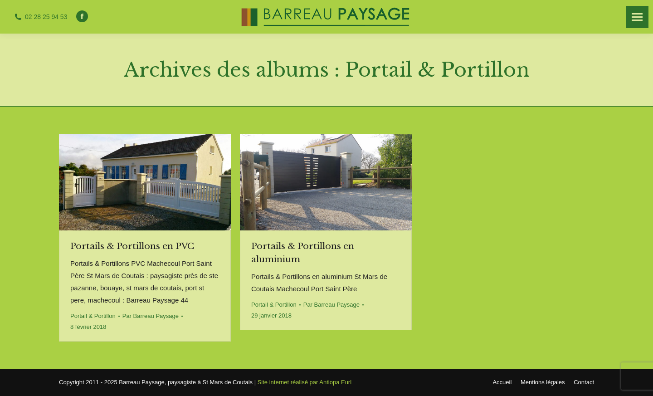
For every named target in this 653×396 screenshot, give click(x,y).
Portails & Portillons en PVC (132, 246)
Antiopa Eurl (335, 382)
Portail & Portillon (93, 316)
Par (150, 316)
